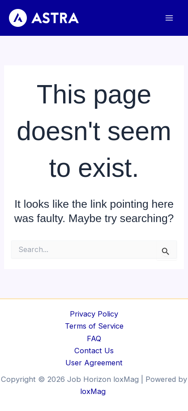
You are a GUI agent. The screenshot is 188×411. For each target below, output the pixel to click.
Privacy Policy (94, 313)
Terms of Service (94, 325)
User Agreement (94, 362)
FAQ (94, 338)
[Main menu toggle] (169, 18)
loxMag (94, 391)
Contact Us (94, 350)
